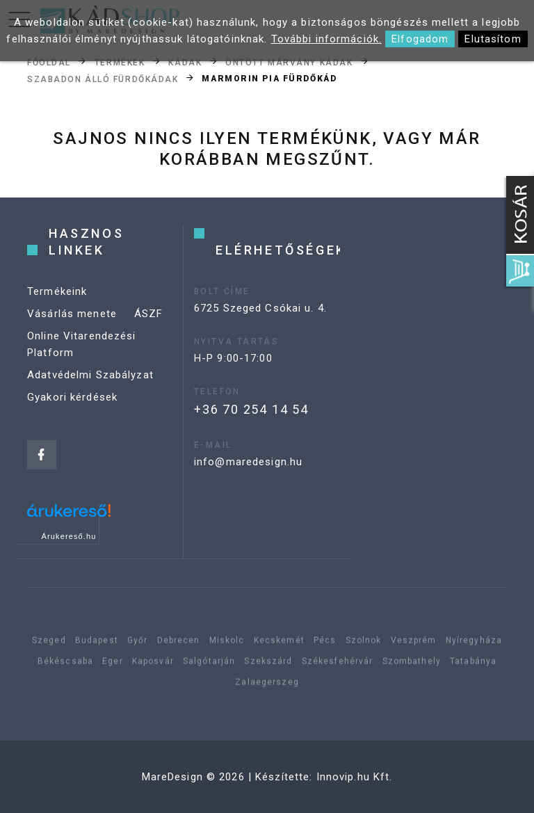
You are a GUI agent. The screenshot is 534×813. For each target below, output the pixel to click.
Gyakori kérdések (72, 397)
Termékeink (57, 291)
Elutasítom (492, 39)
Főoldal (49, 62)
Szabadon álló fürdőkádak (102, 78)
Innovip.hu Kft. (354, 777)
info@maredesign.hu (248, 462)
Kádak (185, 62)
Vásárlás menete (72, 313)
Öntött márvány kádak (289, 62)
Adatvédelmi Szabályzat (90, 375)
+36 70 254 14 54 (251, 409)
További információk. (326, 39)
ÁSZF (148, 313)
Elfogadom (419, 39)
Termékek (120, 62)
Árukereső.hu (69, 536)
